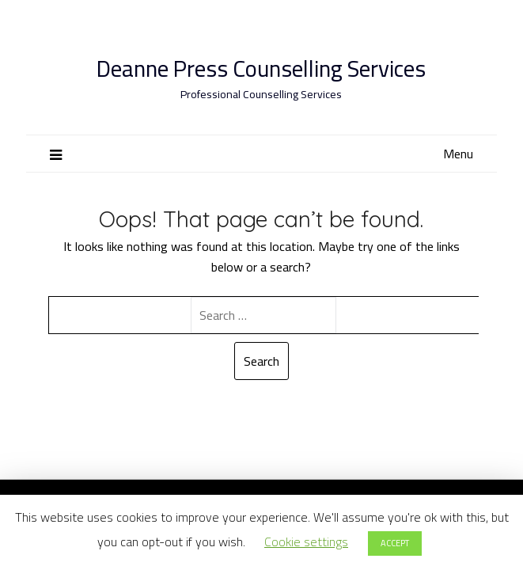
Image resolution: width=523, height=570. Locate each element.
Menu (458, 153)
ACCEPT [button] (395, 543)
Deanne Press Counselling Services (261, 68)
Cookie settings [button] (306, 541)
